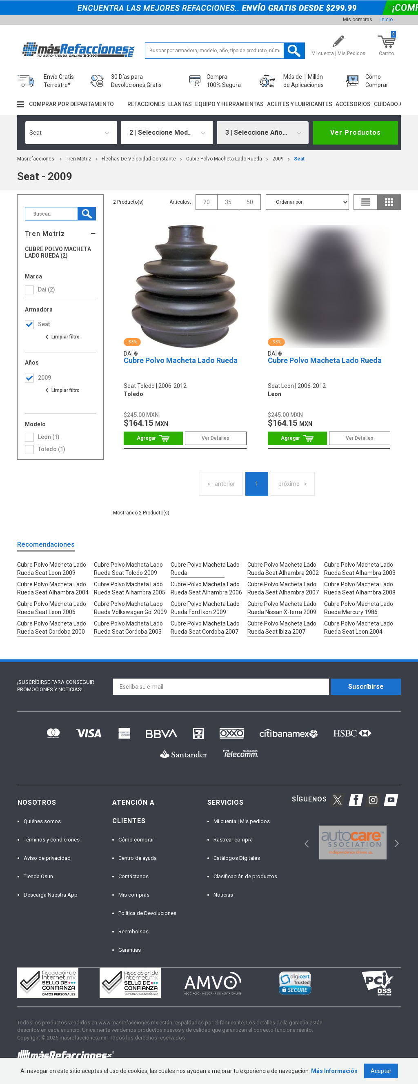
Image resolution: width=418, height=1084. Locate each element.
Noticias (223, 895)
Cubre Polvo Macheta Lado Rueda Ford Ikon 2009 (205, 608)
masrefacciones (35, 159)
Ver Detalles (215, 438)
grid (389, 202)
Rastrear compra (233, 840)
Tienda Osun (38, 876)
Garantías (129, 950)
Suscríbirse (366, 686)
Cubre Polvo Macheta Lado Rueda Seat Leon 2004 (358, 627)
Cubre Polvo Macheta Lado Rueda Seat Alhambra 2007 (283, 588)
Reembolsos (133, 931)
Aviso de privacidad (47, 858)
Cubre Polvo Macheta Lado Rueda (224, 159)
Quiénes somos (42, 821)
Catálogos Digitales (236, 858)
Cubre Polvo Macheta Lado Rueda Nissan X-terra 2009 (281, 608)
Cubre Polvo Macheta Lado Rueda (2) (58, 252)
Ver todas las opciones (62, 337)
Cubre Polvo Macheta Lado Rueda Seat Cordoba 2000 (51, 627)
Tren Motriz (78, 159)
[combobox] (71, 132)
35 (228, 202)
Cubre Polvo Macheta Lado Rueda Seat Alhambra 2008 (360, 588)
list (366, 202)
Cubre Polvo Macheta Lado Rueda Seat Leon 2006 (51, 608)
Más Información (334, 1071)
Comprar (153, 438)
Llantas (180, 104)
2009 (278, 159)
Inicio (386, 19)
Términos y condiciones (52, 840)
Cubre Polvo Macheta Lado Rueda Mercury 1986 (358, 608)
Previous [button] (304, 842)
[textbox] (225, 50)
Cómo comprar (136, 840)
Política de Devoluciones (147, 913)
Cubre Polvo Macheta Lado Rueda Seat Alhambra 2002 (283, 568)
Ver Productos (355, 132)
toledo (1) (51, 449)
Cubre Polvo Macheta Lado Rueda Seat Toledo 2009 (128, 568)
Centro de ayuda (137, 858)
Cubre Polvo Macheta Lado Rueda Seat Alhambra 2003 (360, 568)
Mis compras (357, 19)
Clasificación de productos (245, 876)
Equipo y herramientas (229, 104)
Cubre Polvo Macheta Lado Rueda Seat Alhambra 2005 (129, 588)
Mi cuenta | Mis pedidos (241, 821)
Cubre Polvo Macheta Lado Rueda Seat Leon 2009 (51, 568)
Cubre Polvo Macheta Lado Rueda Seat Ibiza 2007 (281, 627)
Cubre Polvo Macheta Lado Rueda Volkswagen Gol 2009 (130, 608)
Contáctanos (133, 876)
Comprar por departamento (71, 104)
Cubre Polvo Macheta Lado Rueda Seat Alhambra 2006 (206, 588)
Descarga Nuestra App (51, 895)
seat (299, 159)
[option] (353, 842)
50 (250, 202)
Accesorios (353, 104)
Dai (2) (46, 289)
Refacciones (146, 104)
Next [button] (396, 842)
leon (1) (49, 437)
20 (206, 202)
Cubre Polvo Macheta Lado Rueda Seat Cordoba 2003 (128, 627)
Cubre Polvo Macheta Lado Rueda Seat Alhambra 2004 (53, 588)
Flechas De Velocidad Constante (139, 159)
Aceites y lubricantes (299, 104)
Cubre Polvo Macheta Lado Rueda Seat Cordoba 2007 (205, 627)
